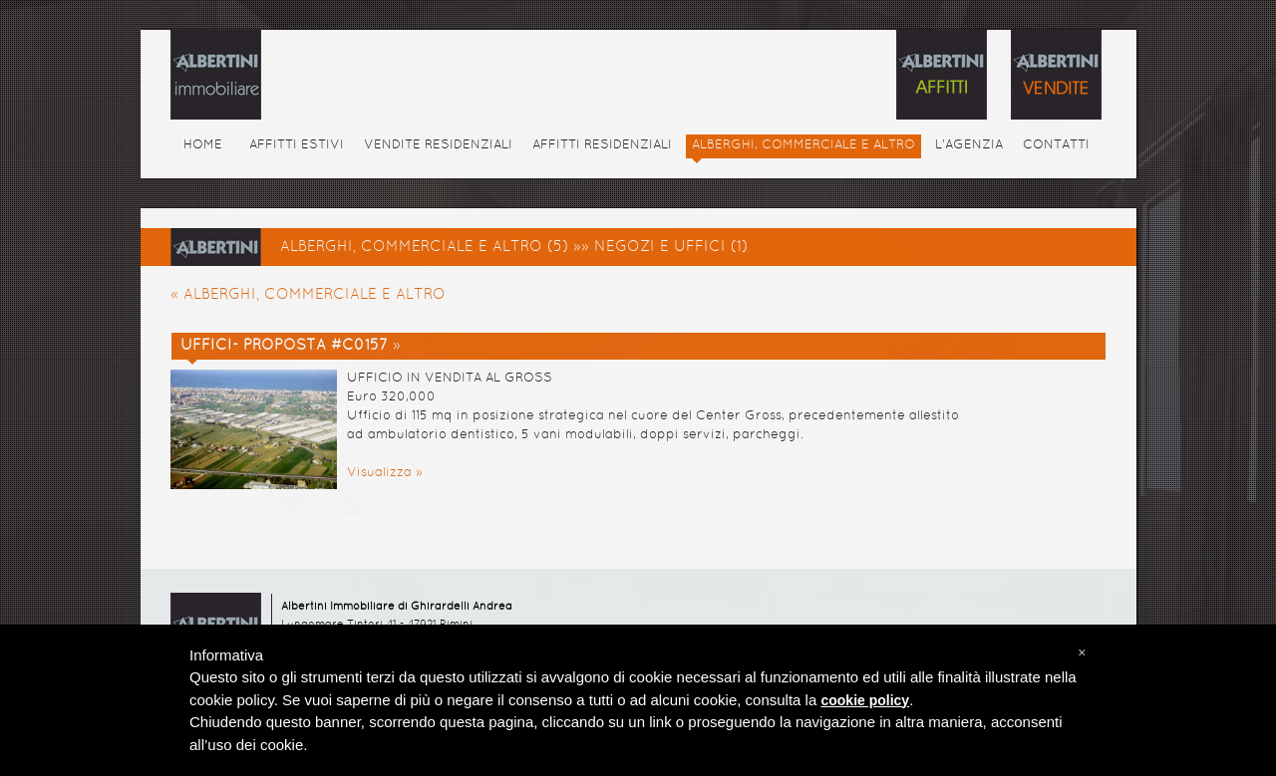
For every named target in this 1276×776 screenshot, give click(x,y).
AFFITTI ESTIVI (296, 145)
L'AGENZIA (969, 145)
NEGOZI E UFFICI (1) (671, 247)
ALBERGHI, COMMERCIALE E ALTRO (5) (424, 247)
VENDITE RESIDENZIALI (438, 145)
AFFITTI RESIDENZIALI (602, 145)
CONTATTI (1056, 145)
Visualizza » (385, 473)
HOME (202, 145)
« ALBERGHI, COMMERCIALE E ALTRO (308, 295)
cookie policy (864, 700)
